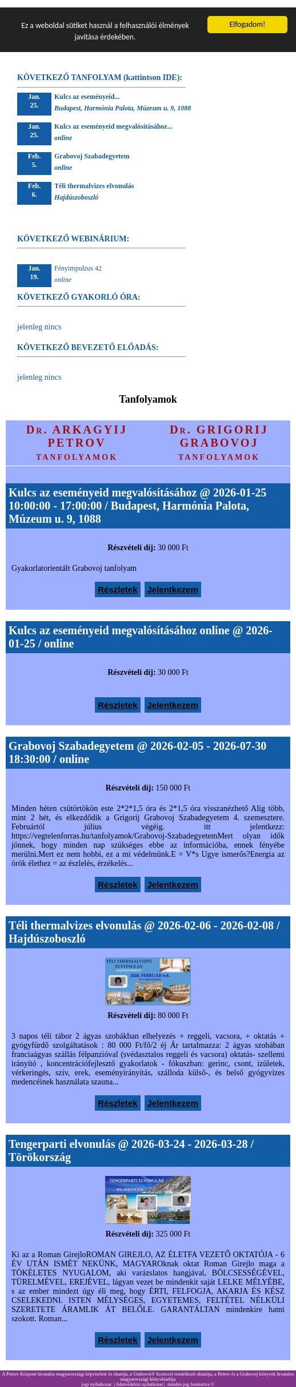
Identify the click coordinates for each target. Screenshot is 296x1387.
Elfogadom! (247, 17)
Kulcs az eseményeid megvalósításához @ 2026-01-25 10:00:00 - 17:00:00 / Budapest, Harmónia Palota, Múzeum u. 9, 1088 (137, 498)
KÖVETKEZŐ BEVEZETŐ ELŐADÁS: (87, 340)
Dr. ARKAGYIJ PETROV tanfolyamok (76, 435)
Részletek (117, 582)
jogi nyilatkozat (96, 1377)
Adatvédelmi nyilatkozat (139, 1377)
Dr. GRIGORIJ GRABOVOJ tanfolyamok (219, 435)
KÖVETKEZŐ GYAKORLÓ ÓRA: (79, 289)
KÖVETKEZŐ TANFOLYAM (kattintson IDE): (99, 70)
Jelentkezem (172, 582)
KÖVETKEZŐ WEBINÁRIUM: (73, 231)
